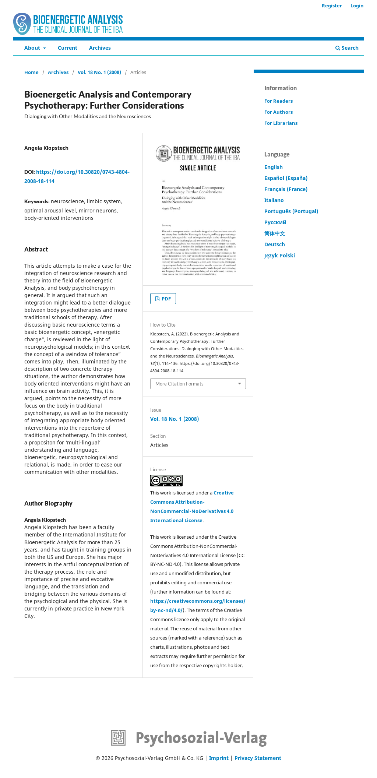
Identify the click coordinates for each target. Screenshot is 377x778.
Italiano (274, 200)
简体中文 (274, 233)
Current (67, 47)
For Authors (278, 112)
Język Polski (279, 255)
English (273, 166)
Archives (100, 47)
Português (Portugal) (291, 211)
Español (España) (285, 178)
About (33, 47)
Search (347, 47)
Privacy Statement (258, 757)
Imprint (219, 757)
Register (332, 5)
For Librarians (280, 123)
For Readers (278, 101)
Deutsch (274, 244)
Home (31, 72)
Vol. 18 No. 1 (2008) (99, 72)
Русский (275, 222)
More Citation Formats (179, 384)
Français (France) (285, 189)
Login (357, 5)
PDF (166, 298)
